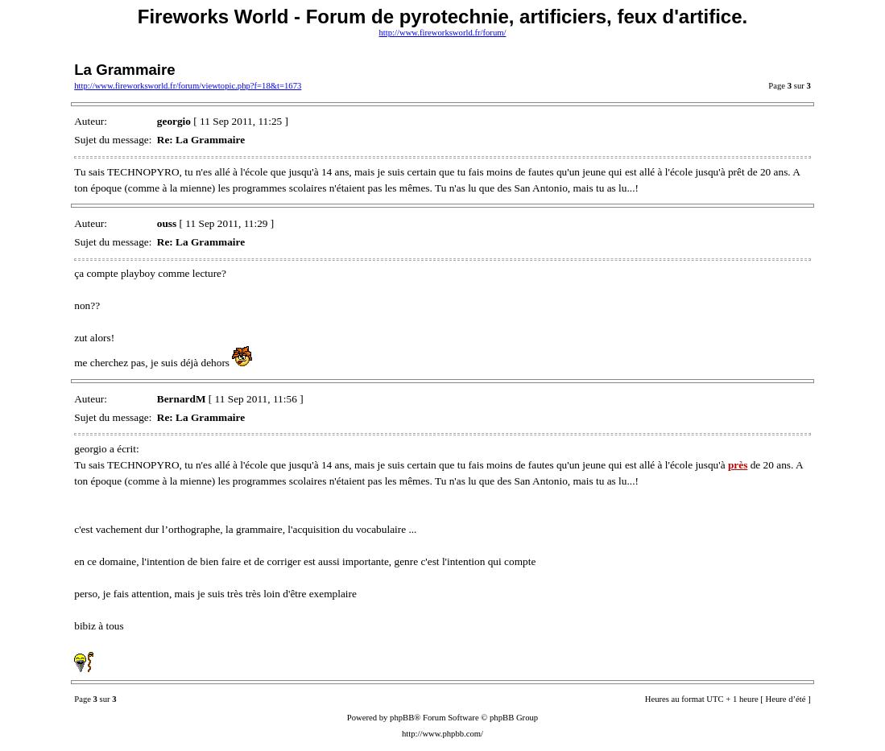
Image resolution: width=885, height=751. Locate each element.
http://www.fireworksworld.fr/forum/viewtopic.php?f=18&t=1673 (187, 85)
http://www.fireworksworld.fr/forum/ (443, 32)
